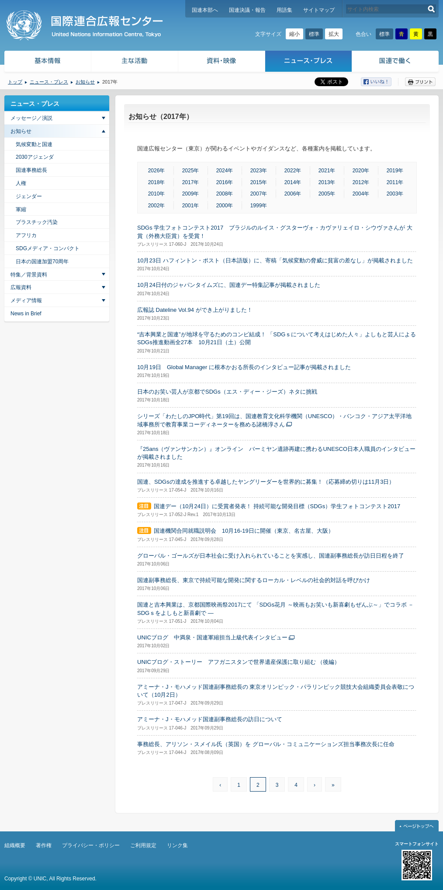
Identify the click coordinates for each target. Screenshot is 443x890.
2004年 (361, 194)
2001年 (190, 205)
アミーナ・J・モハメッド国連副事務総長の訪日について (209, 719)
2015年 (258, 182)
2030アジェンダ (35, 157)
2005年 (327, 194)
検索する (431, 9)
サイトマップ (319, 10)
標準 (314, 34)
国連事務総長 (31, 170)
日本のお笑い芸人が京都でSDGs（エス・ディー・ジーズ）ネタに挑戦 (227, 391)
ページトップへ (417, 825)
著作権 (44, 845)
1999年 (258, 205)
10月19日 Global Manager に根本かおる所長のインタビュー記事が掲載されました (244, 367)
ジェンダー (29, 196)
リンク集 (177, 845)
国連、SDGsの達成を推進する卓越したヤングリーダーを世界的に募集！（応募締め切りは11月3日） (266, 481)
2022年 (292, 171)
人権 (21, 183)
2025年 (190, 171)
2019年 (395, 171)
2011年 (395, 182)
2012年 (361, 182)
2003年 (395, 194)
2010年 (156, 194)
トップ (15, 81)
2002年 (156, 205)
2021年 (327, 171)
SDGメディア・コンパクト (48, 248)
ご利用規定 (143, 845)
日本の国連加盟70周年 (42, 261)
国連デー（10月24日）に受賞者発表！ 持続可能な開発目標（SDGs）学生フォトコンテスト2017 (277, 506)
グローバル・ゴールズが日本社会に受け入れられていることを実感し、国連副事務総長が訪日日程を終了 (270, 555)
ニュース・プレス (308, 62)
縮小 (294, 34)
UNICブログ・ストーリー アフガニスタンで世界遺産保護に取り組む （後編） (238, 662)
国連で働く (396, 62)
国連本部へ (205, 10)
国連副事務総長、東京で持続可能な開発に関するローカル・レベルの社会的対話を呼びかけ (253, 580)
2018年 (156, 182)
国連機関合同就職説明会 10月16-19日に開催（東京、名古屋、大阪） (244, 530)
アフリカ (26, 235)
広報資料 (20, 287)
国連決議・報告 (247, 10)
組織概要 (14, 845)
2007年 (258, 194)
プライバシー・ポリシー (91, 845)
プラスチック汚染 (37, 222)
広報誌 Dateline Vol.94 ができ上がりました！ (195, 310)
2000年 (224, 205)
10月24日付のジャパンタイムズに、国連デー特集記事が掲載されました (228, 285)
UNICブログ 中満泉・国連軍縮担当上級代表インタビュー (212, 637)
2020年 (361, 171)
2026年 (156, 171)
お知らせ (85, 81)
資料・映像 (221, 62)
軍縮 (21, 209)
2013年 (327, 182)
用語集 (284, 10)
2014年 (292, 182)
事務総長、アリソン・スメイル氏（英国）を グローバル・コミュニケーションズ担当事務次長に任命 (266, 744)
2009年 (190, 194)
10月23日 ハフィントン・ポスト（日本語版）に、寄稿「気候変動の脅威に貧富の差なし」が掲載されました (275, 260)
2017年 (190, 182)
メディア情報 (26, 300)
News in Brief (26, 314)
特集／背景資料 (28, 275)
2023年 (258, 171)
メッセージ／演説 (31, 118)
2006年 (292, 194)
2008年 (224, 194)
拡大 (334, 34)
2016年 (224, 182)
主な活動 (134, 62)
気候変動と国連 (34, 144)
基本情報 (47, 62)
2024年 (224, 171)
